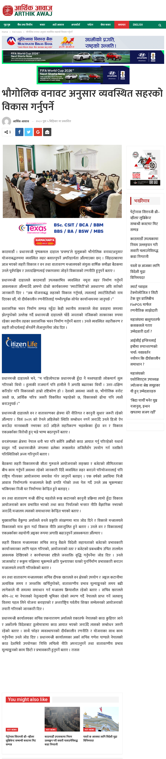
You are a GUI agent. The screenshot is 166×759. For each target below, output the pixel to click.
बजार (42, 24)
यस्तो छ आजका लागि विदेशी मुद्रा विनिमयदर (145, 272)
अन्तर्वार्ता (75, 24)
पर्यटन (90, 24)
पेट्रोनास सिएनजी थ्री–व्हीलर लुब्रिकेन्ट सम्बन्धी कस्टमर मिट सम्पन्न (145, 221)
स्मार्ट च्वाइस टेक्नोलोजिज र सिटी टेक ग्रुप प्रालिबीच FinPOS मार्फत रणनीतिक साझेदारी (144, 299)
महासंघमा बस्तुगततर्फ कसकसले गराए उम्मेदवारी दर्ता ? (145, 326)
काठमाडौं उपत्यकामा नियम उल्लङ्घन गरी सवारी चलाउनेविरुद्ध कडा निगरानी (144, 248)
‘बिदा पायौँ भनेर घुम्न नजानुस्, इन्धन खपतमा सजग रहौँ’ (143, 406)
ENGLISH (138, 24)
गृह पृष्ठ (7, 24)
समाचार (121, 24)
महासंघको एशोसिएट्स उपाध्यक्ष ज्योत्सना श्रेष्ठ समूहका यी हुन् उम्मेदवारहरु (145, 382)
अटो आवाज (58, 24)
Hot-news (12, 730)
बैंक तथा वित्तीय (24, 24)
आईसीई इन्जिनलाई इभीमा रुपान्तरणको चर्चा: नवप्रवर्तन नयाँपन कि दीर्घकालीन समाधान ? (145, 353)
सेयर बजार (106, 24)
